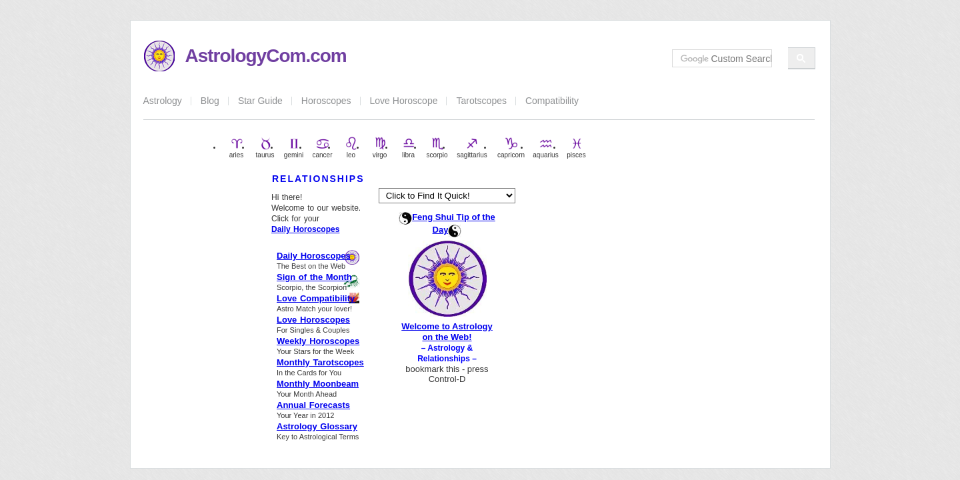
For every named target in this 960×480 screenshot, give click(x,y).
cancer (322, 148)
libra (408, 148)
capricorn (511, 148)
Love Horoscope (404, 100)
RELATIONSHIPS (318, 178)
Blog (210, 100)
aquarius (545, 148)
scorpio (436, 148)
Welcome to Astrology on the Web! (447, 331)
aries (236, 148)
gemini (293, 148)
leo (351, 148)
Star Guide (260, 100)
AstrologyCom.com (266, 55)
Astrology (162, 100)
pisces (576, 148)
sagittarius (472, 148)
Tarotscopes (481, 100)
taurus (265, 148)
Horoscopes (326, 100)
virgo (380, 148)
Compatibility (552, 100)
